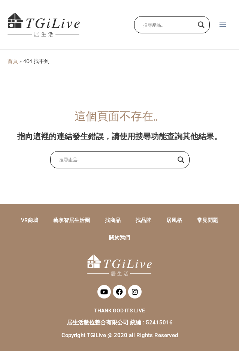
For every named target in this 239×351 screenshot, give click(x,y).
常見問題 (207, 220)
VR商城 (29, 220)
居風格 (174, 220)
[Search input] (168, 25)
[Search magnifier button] (201, 25)
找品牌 (143, 220)
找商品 (113, 220)
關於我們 (119, 237)
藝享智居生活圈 (71, 220)
